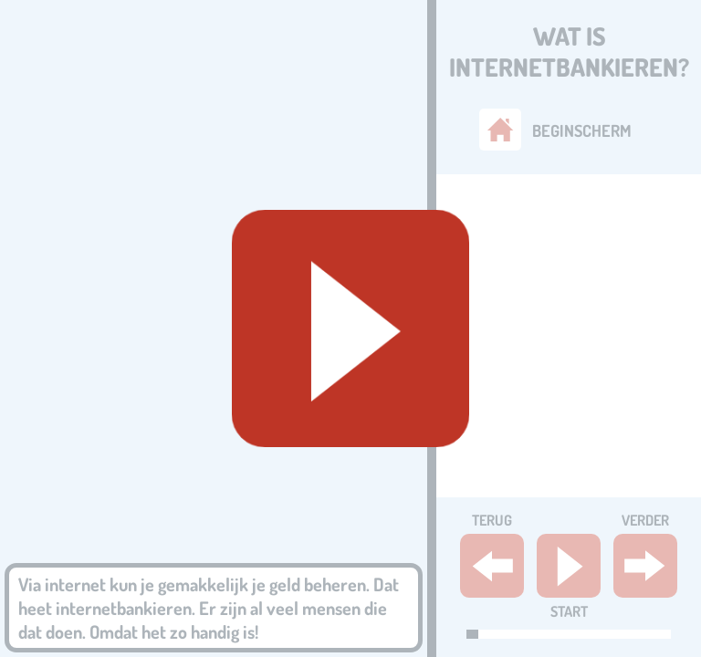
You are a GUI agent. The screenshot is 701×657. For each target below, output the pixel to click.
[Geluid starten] (350, 328)
